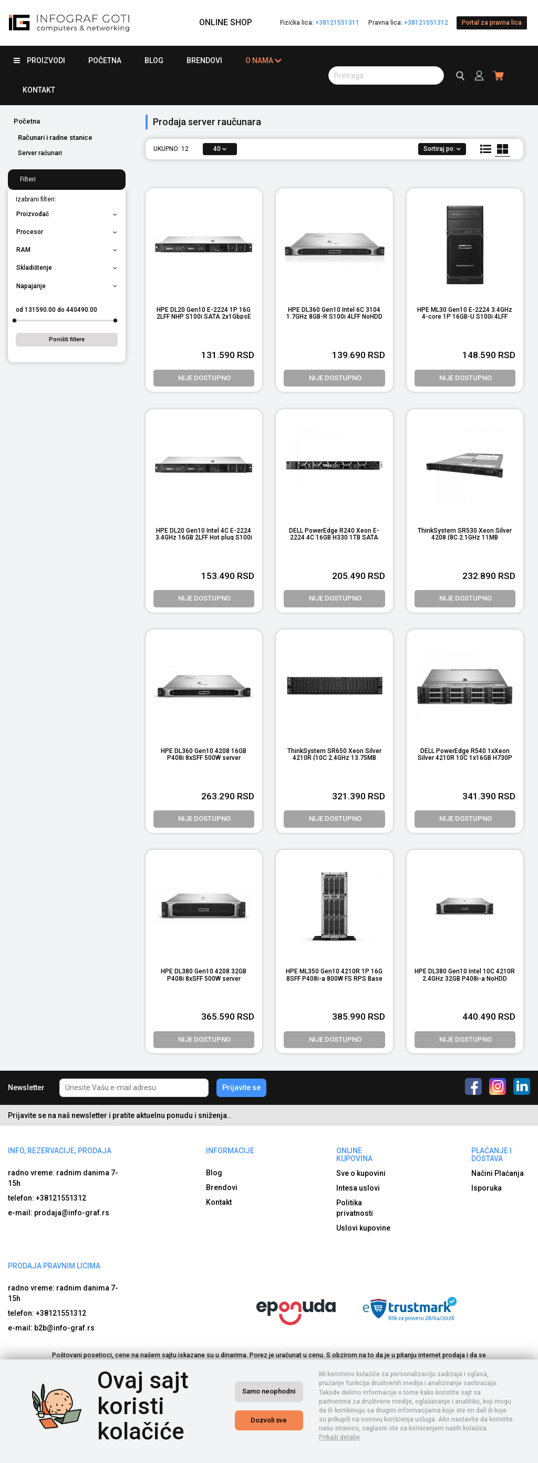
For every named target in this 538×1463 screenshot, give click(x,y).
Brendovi (204, 60)
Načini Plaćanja (497, 1173)
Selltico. (403, 1453)
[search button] (386, 75)
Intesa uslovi (358, 1188)
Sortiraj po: (442, 149)
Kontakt (39, 90)
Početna (104, 60)
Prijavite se (241, 1087)
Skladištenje (66, 267)
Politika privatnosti (354, 1207)
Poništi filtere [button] (67, 339)
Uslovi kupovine (363, 1228)
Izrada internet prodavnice (346, 1453)
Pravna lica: (408, 22)
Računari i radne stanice (55, 137)
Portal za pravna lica (492, 22)
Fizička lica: (319, 22)
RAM (66, 249)
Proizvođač (66, 214)
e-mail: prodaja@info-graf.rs (58, 1212)
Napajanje (66, 286)
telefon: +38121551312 (47, 1198)
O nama (263, 60)
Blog (153, 60)
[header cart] (499, 75)
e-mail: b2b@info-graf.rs (51, 1328)
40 (219, 149)
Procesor (66, 232)
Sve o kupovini (361, 1173)
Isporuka (486, 1188)
